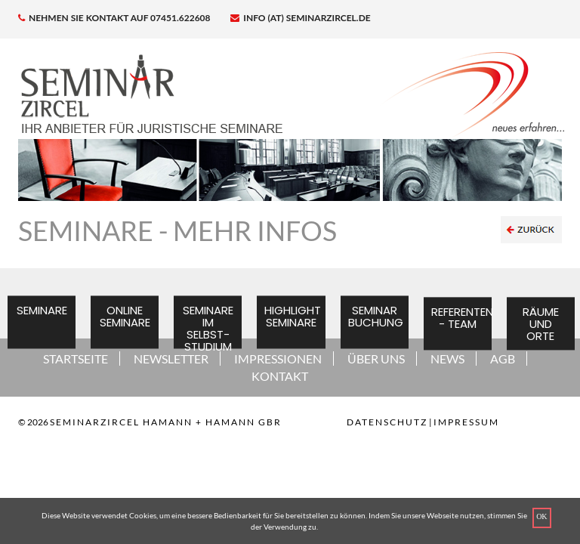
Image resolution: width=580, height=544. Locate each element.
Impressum (466, 422)
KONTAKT (279, 376)
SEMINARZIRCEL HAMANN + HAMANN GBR (166, 422)
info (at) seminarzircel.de (300, 17)
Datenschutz (387, 422)
